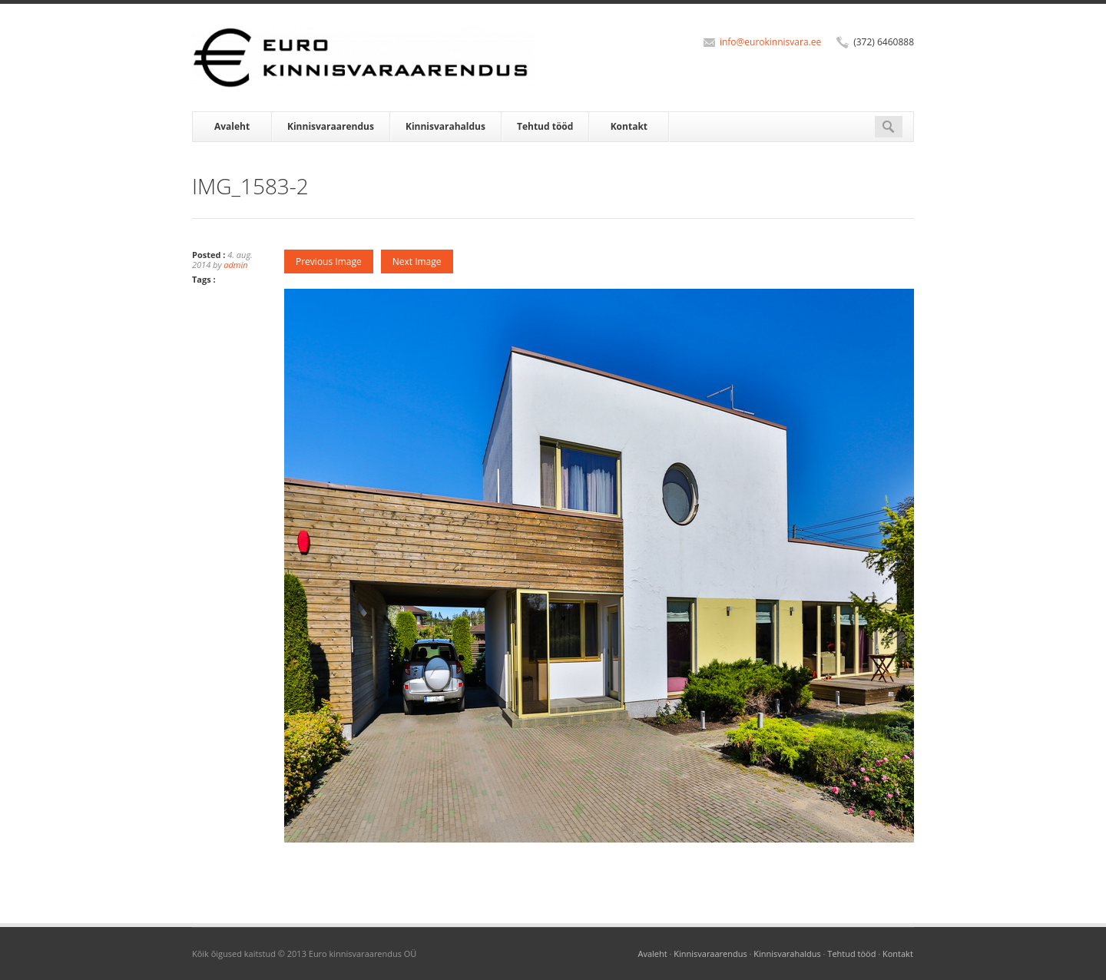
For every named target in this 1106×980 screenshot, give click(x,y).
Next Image (417, 261)
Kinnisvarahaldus (445, 126)
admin (235, 264)
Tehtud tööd (545, 126)
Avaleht (232, 126)
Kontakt (629, 126)
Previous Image (329, 261)
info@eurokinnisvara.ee (770, 41)
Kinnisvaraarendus (330, 126)
